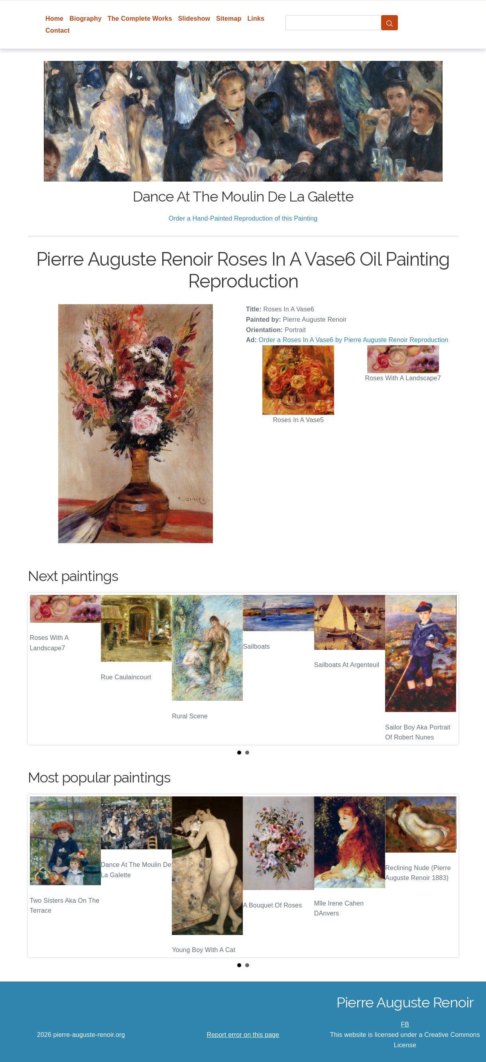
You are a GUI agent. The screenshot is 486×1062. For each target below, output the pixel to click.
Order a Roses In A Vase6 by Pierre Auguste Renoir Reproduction (354, 339)
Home (54, 18)
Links (255, 18)
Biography (85, 18)
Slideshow (194, 18)
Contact (57, 30)
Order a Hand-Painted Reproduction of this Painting (243, 218)
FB (405, 1024)
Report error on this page (243, 1034)
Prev (40, 669)
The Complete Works (140, 18)
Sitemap (228, 18)
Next (446, 669)
